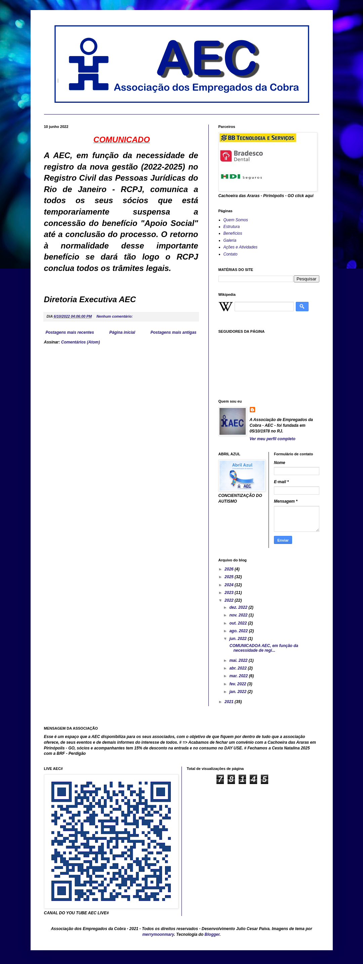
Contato (231, 254)
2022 (230, 600)
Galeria (230, 240)
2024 (230, 585)
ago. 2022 (239, 631)
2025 (230, 577)
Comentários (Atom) (80, 342)
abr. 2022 (238, 668)
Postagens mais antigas (174, 332)
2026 (230, 569)
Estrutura (232, 226)
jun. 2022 (238, 638)
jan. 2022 (238, 691)
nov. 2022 (238, 615)
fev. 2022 (238, 684)
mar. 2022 (239, 676)
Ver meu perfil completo (272, 439)
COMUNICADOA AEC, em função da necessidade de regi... (263, 648)
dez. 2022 (238, 607)
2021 (230, 701)
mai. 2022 (238, 660)
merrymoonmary (158, 934)
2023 (230, 592)
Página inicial (122, 332)
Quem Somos (236, 220)
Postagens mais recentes (70, 332)
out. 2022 (238, 623)
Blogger (212, 934)
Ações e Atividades (241, 247)
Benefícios (233, 233)
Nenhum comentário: (115, 316)
